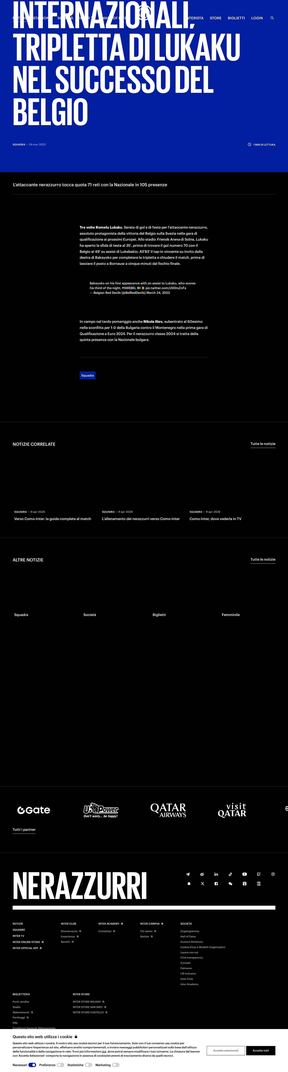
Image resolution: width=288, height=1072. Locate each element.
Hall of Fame (188, 936)
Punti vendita (21, 1001)
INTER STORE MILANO (87, 1001)
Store (216, 18)
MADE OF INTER (115, 18)
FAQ (15, 1023)
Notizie (18, 923)
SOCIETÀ (65, 18)
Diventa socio (69, 931)
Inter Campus (150, 923)
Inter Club (68, 923)
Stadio (17, 1007)
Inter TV (18, 936)
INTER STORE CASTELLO (88, 1012)
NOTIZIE (20, 18)
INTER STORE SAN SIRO (88, 1007)
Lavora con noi (189, 952)
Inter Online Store (26, 942)
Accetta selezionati (225, 1050)
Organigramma (189, 931)
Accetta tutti (261, 1050)
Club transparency (191, 957)
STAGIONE (42, 18)
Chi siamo (146, 931)
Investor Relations (191, 942)
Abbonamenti (21, 1012)
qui (104, 1051)
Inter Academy (108, 923)
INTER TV (87, 18)
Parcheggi (19, 1017)
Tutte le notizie (263, 410)
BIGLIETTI (236, 18)
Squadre (19, 929)
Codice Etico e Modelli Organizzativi (202, 947)
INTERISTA (194, 18)
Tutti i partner (24, 829)
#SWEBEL (129, 255)
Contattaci (104, 931)
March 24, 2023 (158, 259)
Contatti (185, 963)
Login (257, 18)
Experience (68, 936)
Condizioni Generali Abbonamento (34, 1028)
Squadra (87, 342)
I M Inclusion (188, 973)
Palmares (186, 968)
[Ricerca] (272, 18)
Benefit (65, 942)
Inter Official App (25, 948)
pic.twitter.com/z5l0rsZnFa (166, 255)
